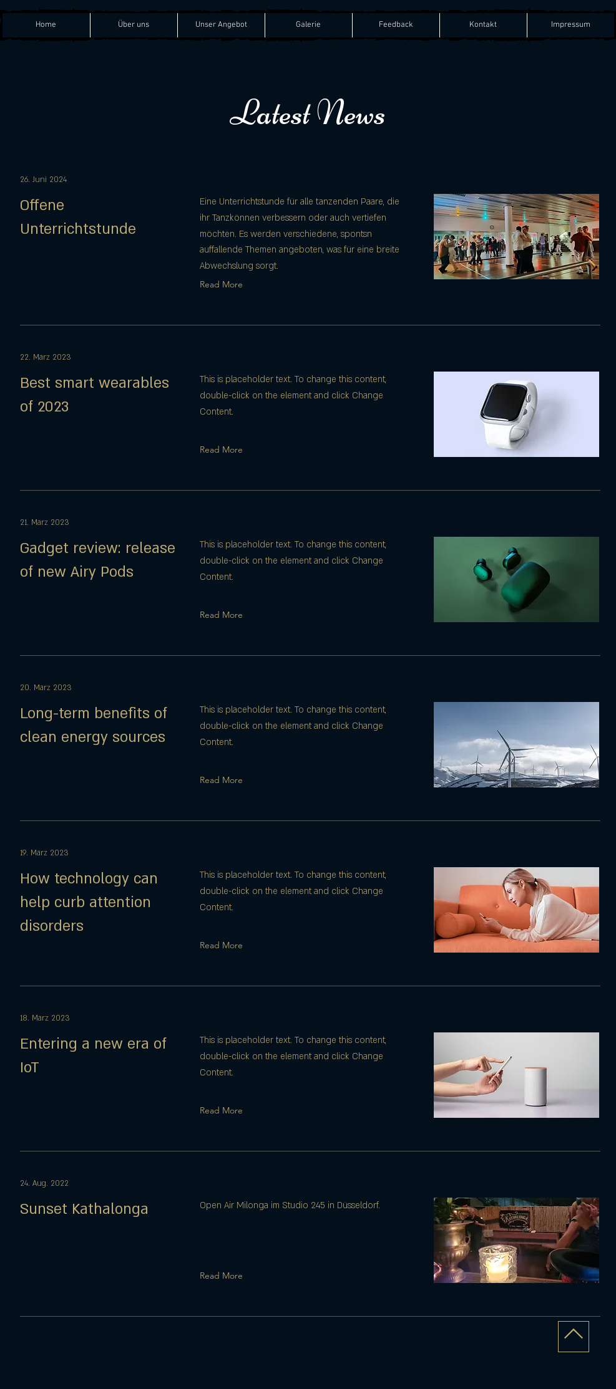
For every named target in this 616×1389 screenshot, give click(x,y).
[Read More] (224, 284)
